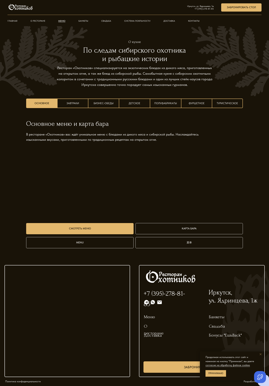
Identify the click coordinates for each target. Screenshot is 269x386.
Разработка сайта (254, 381)
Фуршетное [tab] (197, 103)
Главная (12, 21)
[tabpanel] (134, 128)
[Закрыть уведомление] (260, 354)
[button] (241, 7)
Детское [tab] (134, 103)
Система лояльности (137, 21)
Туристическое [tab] (227, 103)
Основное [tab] (42, 103)
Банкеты (83, 21)
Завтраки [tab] (73, 103)
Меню (61, 21)
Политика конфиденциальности (23, 381)
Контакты (194, 21)
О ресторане (37, 21)
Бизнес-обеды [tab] (104, 103)
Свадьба (106, 21)
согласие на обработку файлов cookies (227, 365)
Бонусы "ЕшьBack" (225, 335)
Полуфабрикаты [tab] (165, 103)
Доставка (169, 21)
